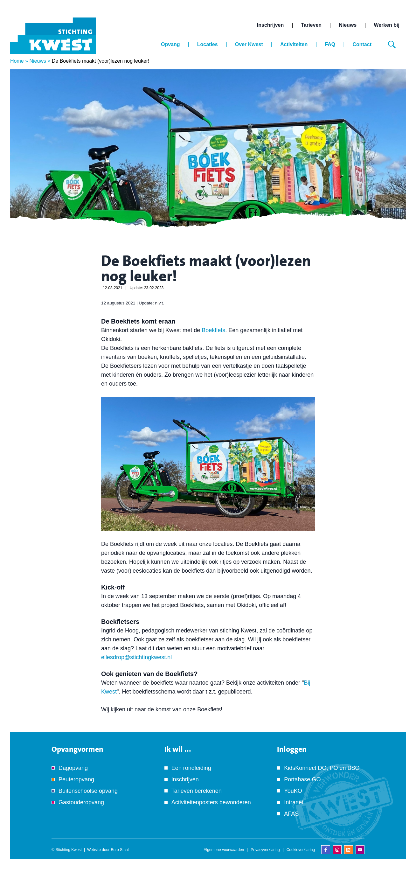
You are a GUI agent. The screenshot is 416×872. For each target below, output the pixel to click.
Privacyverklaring (265, 850)
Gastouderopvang (81, 802)
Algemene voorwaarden (224, 850)
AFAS (291, 814)
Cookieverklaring (301, 850)
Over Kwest (249, 44)
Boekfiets (213, 330)
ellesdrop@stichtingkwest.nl (136, 657)
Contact (361, 44)
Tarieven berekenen (196, 791)
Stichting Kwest (69, 850)
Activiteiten (294, 44)
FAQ (330, 44)
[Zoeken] (391, 44)
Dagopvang (73, 768)
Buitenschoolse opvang (88, 791)
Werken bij (386, 25)
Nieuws (348, 25)
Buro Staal (119, 850)
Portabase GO (302, 779)
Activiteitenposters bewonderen (211, 802)
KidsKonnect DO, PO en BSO (321, 768)
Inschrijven (270, 25)
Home (17, 61)
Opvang (170, 44)
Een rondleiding (191, 768)
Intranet (293, 802)
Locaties (207, 44)
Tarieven (311, 25)
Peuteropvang (76, 779)
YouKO (293, 791)
